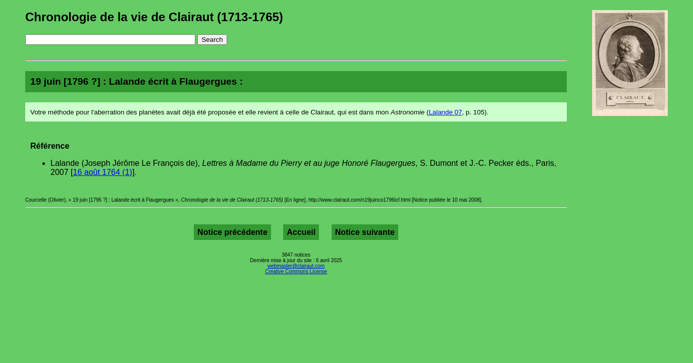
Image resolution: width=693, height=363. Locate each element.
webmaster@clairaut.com (296, 266)
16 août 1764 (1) (102, 172)
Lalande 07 (445, 112)
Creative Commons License (296, 271)
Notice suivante (365, 232)
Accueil (301, 232)
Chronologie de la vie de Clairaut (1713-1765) (154, 17)
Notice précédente (232, 232)
